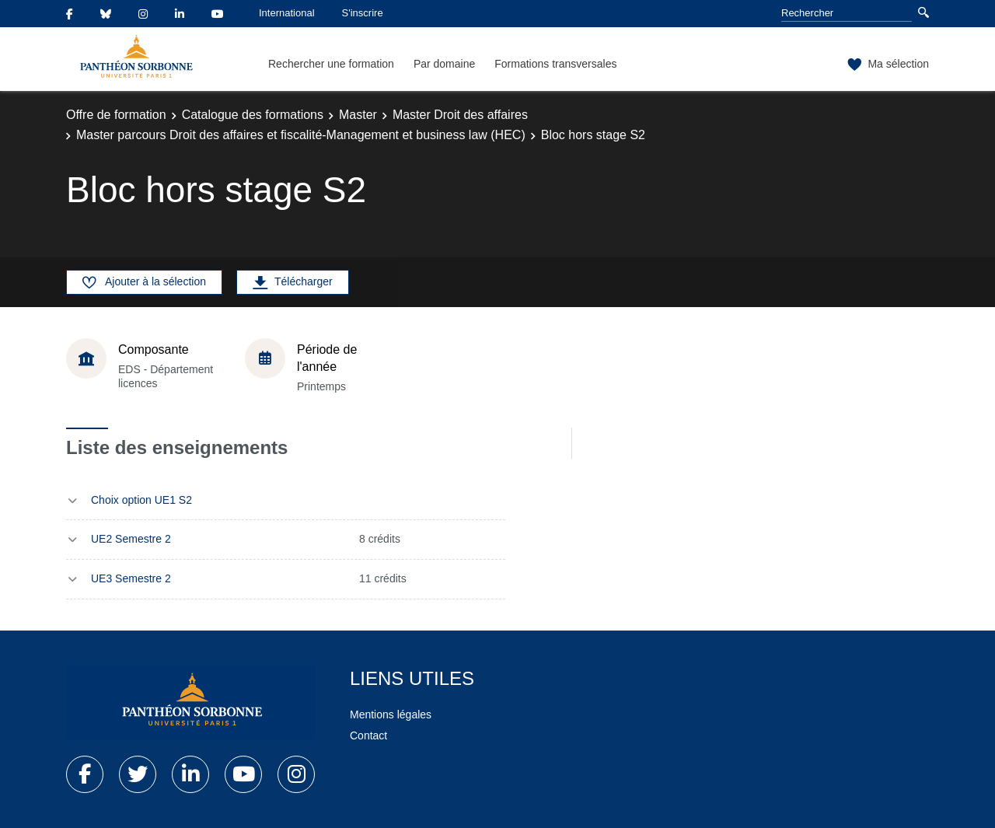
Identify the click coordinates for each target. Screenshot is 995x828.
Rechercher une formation (331, 64)
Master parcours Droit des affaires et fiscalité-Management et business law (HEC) (300, 134)
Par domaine (444, 64)
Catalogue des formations (252, 114)
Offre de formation (116, 114)
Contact (368, 735)
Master (358, 114)
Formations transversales (555, 64)
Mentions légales (390, 714)
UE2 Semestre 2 (131, 539)
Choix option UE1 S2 (141, 500)
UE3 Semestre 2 (131, 578)
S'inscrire (362, 13)
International (287, 13)
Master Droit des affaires (460, 114)
